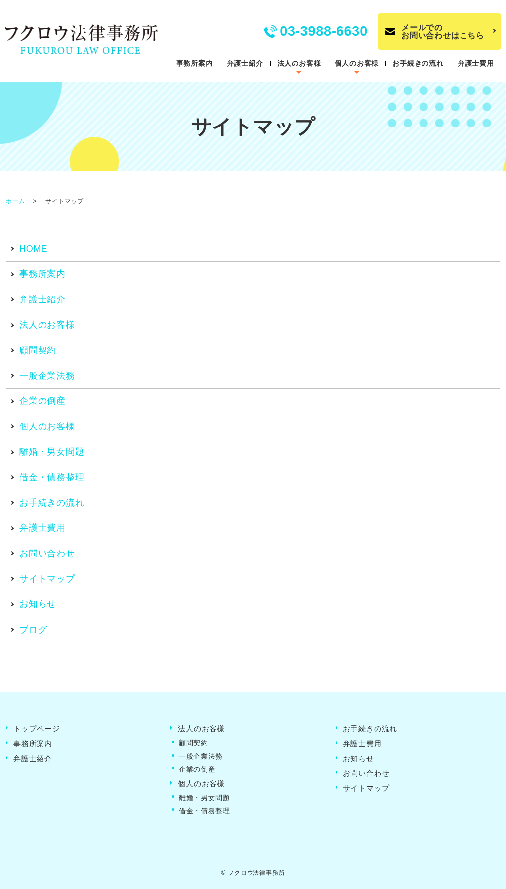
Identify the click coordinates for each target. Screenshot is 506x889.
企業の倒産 (42, 401)
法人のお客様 (299, 63)
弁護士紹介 (245, 63)
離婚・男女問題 (51, 452)
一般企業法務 (47, 376)
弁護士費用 (476, 63)
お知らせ (37, 604)
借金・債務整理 (51, 477)
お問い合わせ (47, 553)
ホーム (15, 201)
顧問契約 (37, 350)
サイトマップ (47, 579)
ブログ (33, 630)
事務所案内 (194, 63)
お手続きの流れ (418, 63)
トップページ (36, 728)
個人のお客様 (357, 63)
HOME (33, 249)
